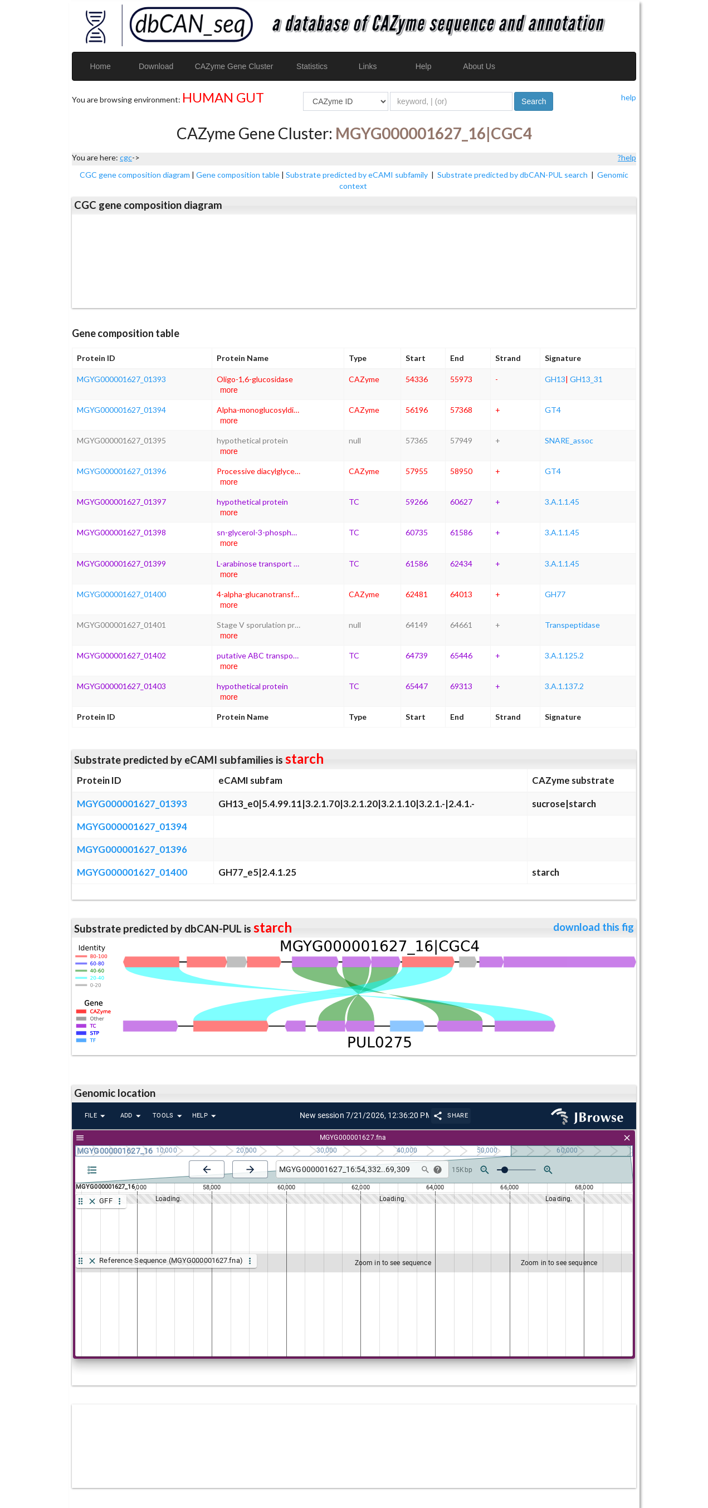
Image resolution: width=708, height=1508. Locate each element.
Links (368, 66)
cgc (126, 157)
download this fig (593, 927)
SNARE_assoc (569, 440)
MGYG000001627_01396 (121, 471)
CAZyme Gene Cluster (234, 66)
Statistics (312, 66)
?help (627, 157)
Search (533, 101)
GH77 (555, 594)
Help (424, 66)
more (229, 389)
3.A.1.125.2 (564, 655)
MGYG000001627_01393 (121, 379)
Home (100, 66)
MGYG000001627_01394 (121, 409)
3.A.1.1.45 (562, 501)
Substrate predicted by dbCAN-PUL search (513, 174)
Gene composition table (238, 174)
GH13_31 (586, 379)
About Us (479, 66)
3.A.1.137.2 (564, 686)
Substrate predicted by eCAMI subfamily (357, 174)
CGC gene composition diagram (135, 174)
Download (156, 66)
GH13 (555, 379)
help (628, 97)
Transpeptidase (572, 624)
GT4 (553, 409)
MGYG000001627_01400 (121, 594)
